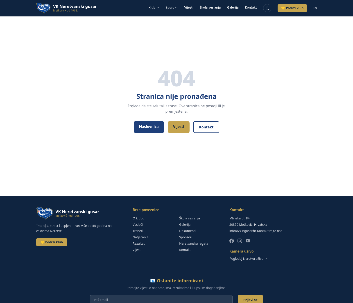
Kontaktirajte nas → (271, 231)
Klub (154, 7)
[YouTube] (248, 241)
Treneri (138, 231)
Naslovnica (149, 126)
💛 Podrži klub (292, 8)
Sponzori (185, 237)
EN (315, 8)
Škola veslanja (210, 7)
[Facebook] (231, 241)
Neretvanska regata (193, 243)
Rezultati (139, 243)
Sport (172, 7)
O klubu (138, 218)
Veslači (138, 224)
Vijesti (188, 7)
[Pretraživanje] (267, 8)
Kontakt (251, 7)
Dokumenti (187, 231)
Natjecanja (140, 237)
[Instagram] (240, 241)
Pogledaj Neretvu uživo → (248, 258)
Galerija (233, 7)
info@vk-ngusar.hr (242, 231)
